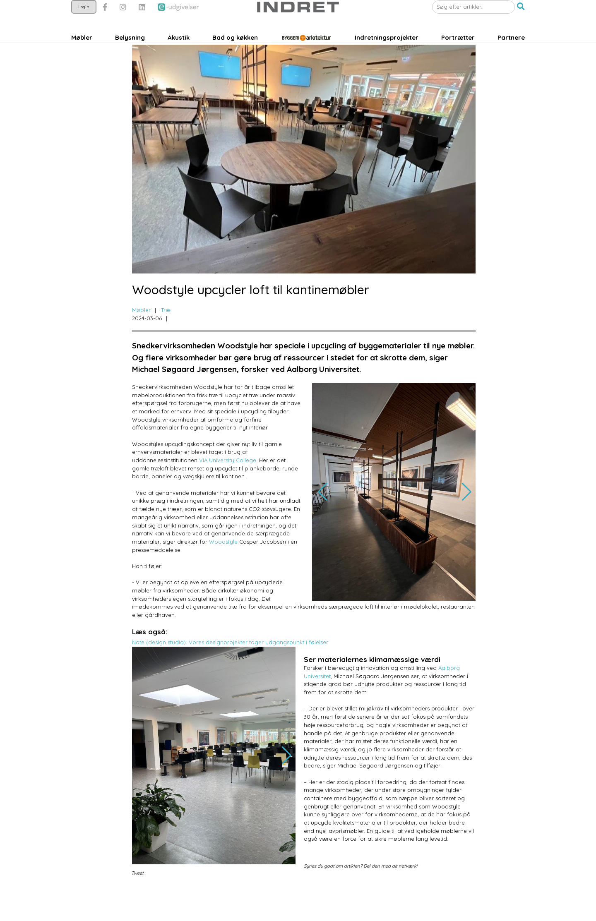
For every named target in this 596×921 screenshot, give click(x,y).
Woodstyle (223, 572)
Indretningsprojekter (386, 61)
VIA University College (227, 491)
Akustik (179, 61)
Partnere (511, 61)
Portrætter (458, 61)
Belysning (130, 61)
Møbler (81, 61)
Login (83, 30)
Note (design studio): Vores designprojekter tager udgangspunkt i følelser (230, 673)
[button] (521, 30)
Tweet (137, 904)
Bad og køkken (235, 61)
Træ (166, 341)
